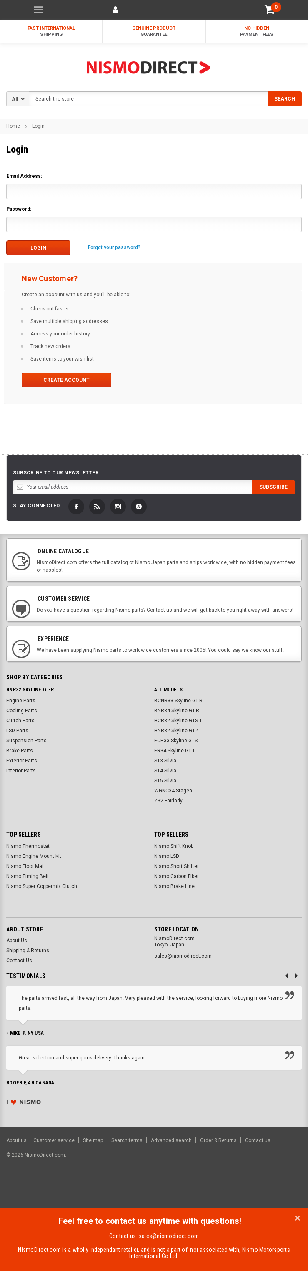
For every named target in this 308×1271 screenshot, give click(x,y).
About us (16, 1140)
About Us (16, 940)
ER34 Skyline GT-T (174, 751)
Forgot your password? (114, 247)
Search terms (127, 1140)
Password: (18, 209)
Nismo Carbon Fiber (176, 876)
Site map (93, 1140)
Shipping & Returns (27, 950)
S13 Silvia (165, 761)
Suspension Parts (26, 741)
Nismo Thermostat (28, 846)
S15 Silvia (165, 781)
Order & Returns (218, 1140)
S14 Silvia (165, 771)
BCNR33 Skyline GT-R (178, 701)
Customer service (54, 1140)
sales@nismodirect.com (169, 1236)
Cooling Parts (21, 711)
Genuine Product (154, 31)
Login (38, 126)
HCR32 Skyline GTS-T (178, 721)
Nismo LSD (166, 856)
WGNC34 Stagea (173, 791)
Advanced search (171, 1140)
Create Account (64, 380)
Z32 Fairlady (168, 801)
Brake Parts (19, 751)
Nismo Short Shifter (176, 866)
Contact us (257, 1140)
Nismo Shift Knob (173, 846)
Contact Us (19, 960)
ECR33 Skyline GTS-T (178, 741)
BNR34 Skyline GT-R (176, 711)
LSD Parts (17, 731)
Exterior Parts (21, 761)
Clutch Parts (20, 721)
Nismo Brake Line (174, 886)
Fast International (51, 31)
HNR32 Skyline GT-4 (176, 731)
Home (13, 126)
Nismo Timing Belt (27, 876)
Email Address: (24, 176)
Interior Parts (21, 771)
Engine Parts (20, 701)
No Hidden (257, 31)
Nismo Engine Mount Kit (33, 856)
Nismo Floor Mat (25, 866)
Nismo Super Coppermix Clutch (41, 886)
